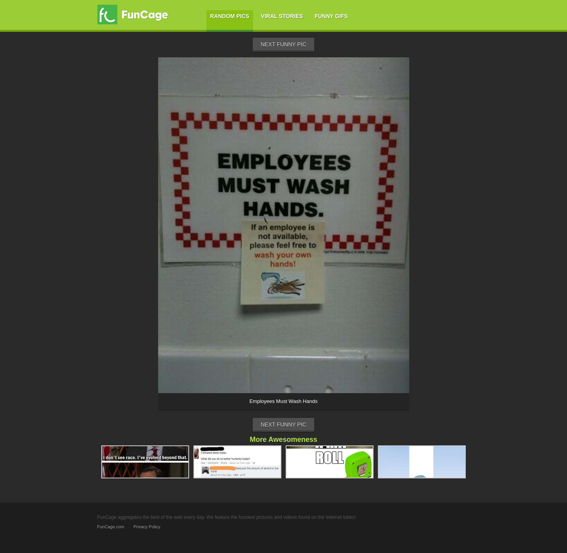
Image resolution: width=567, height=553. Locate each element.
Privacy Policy (146, 526)
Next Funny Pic (283, 44)
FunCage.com (110, 526)
